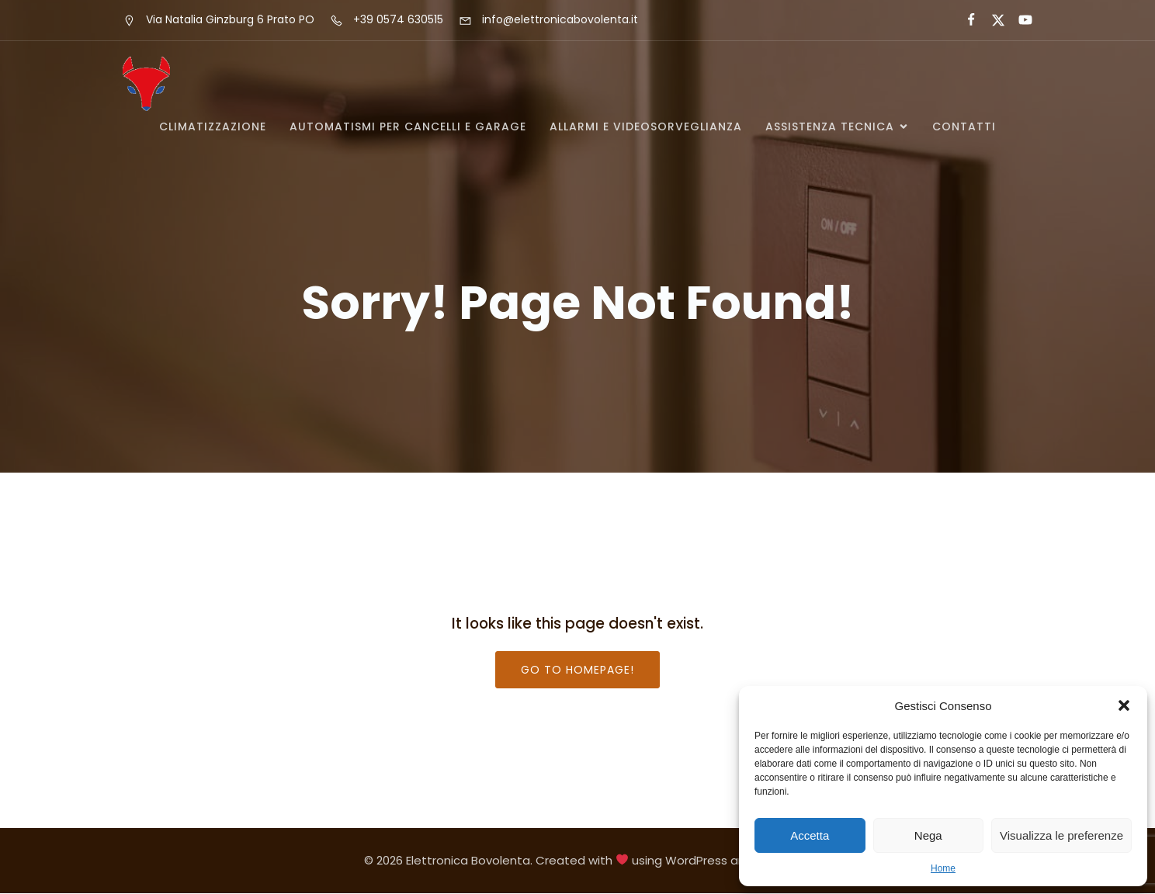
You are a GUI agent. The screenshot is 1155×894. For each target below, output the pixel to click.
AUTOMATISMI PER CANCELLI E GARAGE (408, 126)
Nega (928, 835)
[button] (1124, 705)
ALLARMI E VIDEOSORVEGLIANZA (646, 126)
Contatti (964, 126)
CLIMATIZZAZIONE (212, 126)
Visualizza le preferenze (1061, 835)
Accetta (809, 835)
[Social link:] (964, 20)
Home (943, 868)
